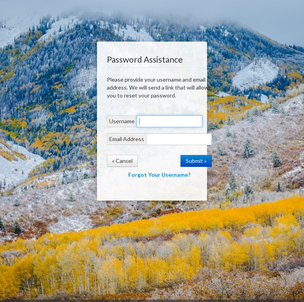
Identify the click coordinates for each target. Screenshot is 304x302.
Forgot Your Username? (159, 174)
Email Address (126, 139)
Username (122, 121)
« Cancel (122, 160)
